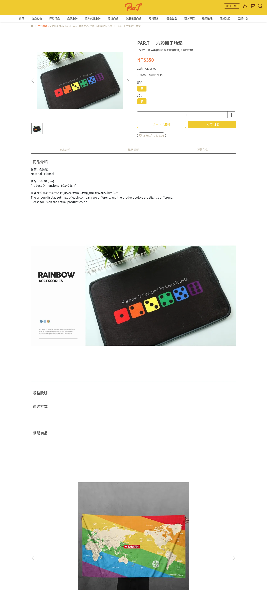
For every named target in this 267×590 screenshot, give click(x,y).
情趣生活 (172, 18)
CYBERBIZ (120, 580)
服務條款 (36, 560)
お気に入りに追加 (151, 135)
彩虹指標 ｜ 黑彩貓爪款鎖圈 (108, 496)
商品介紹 (64, 150)
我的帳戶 (36, 544)
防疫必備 (37, 18)
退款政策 (36, 549)
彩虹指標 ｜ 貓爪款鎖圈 (208, 496)
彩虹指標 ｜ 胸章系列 (158, 496)
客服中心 (243, 18)
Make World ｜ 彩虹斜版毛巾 (58, 496)
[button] (127, 81)
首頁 (21, 18)
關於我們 (225, 18)
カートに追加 (161, 124)
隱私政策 (36, 555)
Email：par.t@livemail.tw (94, 544)
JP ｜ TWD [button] (232, 6)
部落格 (34, 566)
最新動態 (207, 18)
